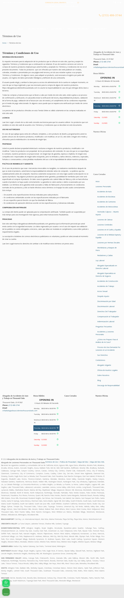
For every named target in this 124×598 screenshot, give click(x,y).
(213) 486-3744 (72, 2)
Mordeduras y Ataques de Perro (106, 249)
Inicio (98, 181)
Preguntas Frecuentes (104, 326)
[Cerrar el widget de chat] (116, 524)
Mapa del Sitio (83, 462)
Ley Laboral (100, 260)
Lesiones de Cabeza (104, 220)
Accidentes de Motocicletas (107, 207)
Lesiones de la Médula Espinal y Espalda (108, 236)
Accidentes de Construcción (107, 281)
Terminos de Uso (51, 462)
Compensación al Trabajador (108, 316)
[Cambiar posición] (111, 524)
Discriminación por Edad (106, 301)
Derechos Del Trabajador (106, 311)
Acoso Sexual (102, 291)
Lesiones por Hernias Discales (108, 242)
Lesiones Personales (103, 186)
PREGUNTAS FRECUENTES (13, 2)
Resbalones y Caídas (105, 255)
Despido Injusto (103, 296)
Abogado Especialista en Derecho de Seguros (106, 274)
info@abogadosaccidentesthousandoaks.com (62, 6)
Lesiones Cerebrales (104, 225)
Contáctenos (100, 360)
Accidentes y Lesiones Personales (105, 333)
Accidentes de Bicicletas (106, 197)
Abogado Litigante (104, 365)
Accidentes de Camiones (106, 202)
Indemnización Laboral (105, 321)
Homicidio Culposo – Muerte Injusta (107, 213)
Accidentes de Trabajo (105, 286)
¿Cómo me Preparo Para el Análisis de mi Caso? (107, 340)
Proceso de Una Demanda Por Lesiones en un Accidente (108, 348)
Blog (99, 380)
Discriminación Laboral (105, 306)
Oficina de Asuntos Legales (107, 370)
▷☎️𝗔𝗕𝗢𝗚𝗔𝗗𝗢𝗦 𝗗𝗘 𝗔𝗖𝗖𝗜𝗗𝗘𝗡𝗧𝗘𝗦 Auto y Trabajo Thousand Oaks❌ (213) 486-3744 (62, 18)
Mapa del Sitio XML (97, 462)
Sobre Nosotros (103, 375)
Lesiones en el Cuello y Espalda (109, 230)
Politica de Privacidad (68, 462)
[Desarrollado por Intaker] (104, 593)
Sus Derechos (102, 355)
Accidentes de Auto (104, 191)
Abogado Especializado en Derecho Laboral (106, 266)
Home (4, 43)
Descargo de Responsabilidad (108, 385)
